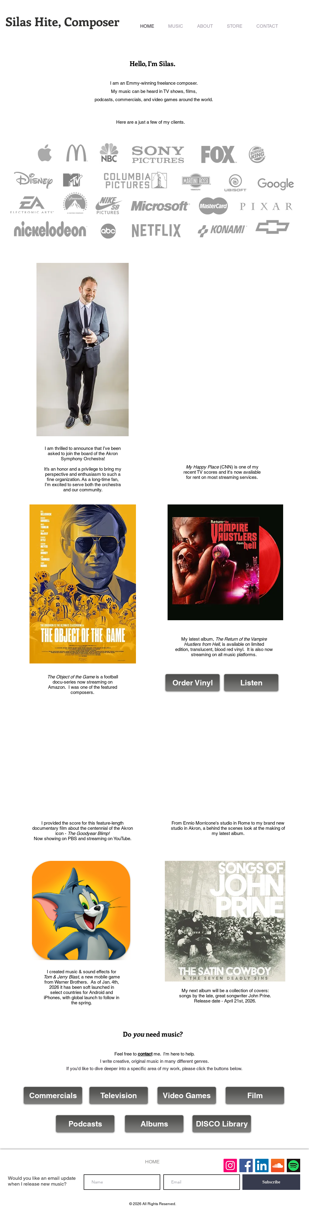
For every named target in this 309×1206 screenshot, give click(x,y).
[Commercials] (53, 1095)
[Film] (255, 1095)
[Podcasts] (85, 1123)
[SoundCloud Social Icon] (277, 1165)
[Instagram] (230, 1165)
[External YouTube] (82, 761)
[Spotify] (293, 1165)
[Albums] (154, 1123)
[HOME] (152, 1161)
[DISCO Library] (222, 1123)
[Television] (118, 1095)
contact (145, 1053)
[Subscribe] (271, 1182)
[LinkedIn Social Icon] (262, 1165)
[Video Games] (187, 1095)
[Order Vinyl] (192, 682)
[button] (175, 26)
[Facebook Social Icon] (246, 1165)
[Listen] (251, 682)
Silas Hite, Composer (62, 21)
